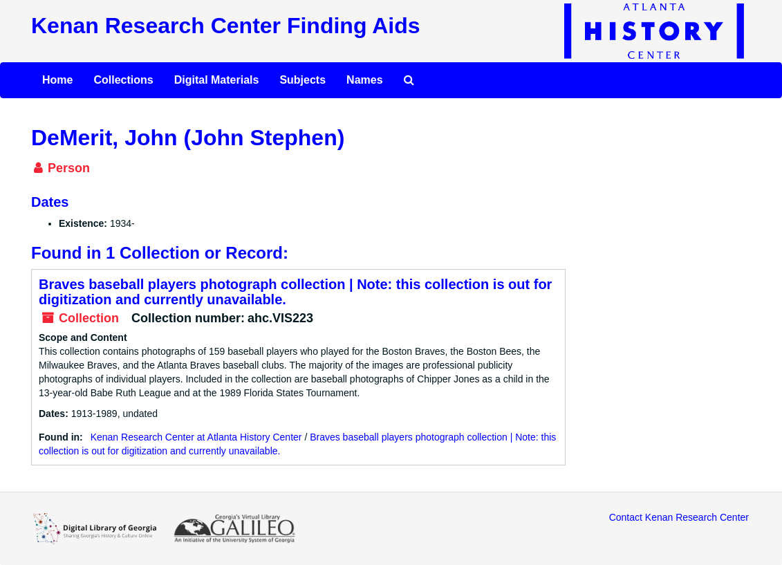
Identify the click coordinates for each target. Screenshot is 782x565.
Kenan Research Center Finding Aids (225, 25)
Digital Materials (216, 80)
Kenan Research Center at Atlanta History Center (196, 437)
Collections (123, 80)
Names (364, 80)
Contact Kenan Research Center (679, 517)
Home (57, 80)
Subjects (302, 80)
